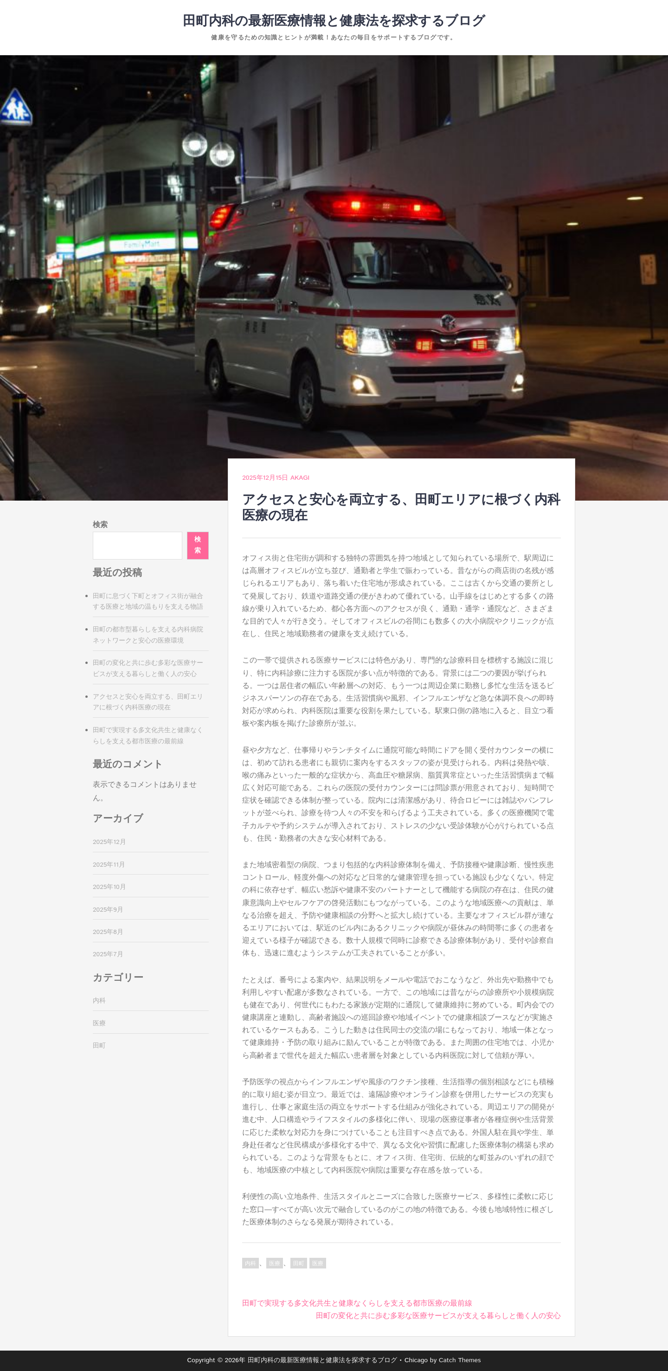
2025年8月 (108, 932)
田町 (298, 1264)
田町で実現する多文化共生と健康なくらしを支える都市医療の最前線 (357, 1303)
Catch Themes (460, 1360)
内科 (250, 1264)
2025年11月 (109, 864)
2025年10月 (109, 887)
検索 (100, 525)
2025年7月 (108, 954)
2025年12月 (109, 842)
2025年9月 (108, 909)
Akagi (299, 478)
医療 (274, 1264)
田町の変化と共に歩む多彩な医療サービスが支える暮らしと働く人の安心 (438, 1316)
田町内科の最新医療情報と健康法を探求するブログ (334, 21)
